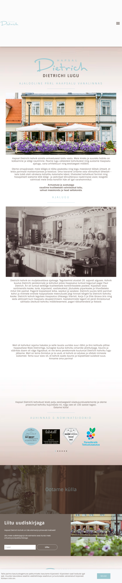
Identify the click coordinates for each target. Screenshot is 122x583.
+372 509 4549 (61, 547)
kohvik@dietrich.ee (61, 543)
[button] (118, 23)
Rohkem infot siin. (9, 578)
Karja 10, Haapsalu (61, 563)
